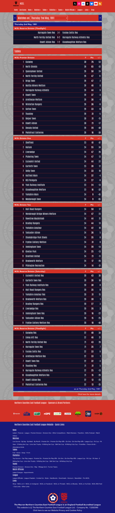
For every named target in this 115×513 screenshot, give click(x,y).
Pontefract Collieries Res (36, 384)
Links (87, 10)
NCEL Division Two (23, 204)
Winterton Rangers (34, 104)
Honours (70, 478)
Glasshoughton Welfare (36, 189)
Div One (68, 441)
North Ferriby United (34, 76)
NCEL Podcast (90, 433)
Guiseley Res (31, 332)
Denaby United (32, 128)
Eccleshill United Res (35, 275)
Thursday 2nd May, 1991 (26, 24)
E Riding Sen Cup (22, 444)
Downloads (62, 478)
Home (16, 10)
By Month (37, 441)
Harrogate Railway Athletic (37, 90)
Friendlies (82, 444)
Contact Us (40, 478)
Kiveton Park (31, 251)
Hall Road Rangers (34, 209)
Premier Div (45, 441)
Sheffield (29, 142)
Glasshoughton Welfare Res (74, 42)
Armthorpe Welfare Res (36, 356)
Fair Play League (27, 458)
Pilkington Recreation (35, 265)
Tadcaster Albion (33, 232)
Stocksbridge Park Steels (36, 237)
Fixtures (20, 433)
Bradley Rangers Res (34, 304)
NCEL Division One (23, 138)
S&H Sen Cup (59, 444)
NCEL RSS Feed (97, 484)
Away (23, 453)
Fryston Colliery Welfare (36, 242)
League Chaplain (29, 478)
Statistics (53, 10)
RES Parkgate (31, 180)
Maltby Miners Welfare (35, 85)
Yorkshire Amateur (34, 228)
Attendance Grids (18, 447)
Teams (60, 10)
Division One (47, 433)
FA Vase (95, 458)
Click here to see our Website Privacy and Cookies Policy (57, 510)
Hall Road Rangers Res (35, 289)
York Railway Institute (35, 185)
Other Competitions (59, 433)
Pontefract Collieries (34, 132)
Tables (45, 10)
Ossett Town (31, 95)
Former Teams (52, 467)
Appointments (28, 472)
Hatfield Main (32, 175)
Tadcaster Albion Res (35, 318)
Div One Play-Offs (78, 441)
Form (28, 453)
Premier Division (36, 433)
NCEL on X (20, 484)
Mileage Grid (42, 467)
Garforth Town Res (33, 280)
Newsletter (78, 478)
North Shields (31, 66)
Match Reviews (71, 433)
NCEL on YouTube (85, 484)
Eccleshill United (33, 161)
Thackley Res (31, 365)
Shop (92, 10)
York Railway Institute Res (37, 285)
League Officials (18, 478)
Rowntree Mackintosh (35, 218)
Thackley (29, 113)
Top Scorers (17, 458)
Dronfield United (33, 256)
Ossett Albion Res (47, 42)
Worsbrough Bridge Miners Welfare (41, 213)
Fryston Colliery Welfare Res (38, 322)
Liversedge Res (32, 308)
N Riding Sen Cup (48, 444)
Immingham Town (33, 246)
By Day (24, 441)
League (80, 10)
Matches (37, 10)
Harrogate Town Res (46, 32)
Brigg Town (30, 80)
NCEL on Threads (59, 484)
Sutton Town (31, 109)
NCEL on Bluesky (72, 484)
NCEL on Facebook (46, 484)
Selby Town (30, 171)
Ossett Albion (31, 123)
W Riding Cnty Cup (71, 444)
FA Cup (96, 441)
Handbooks (53, 478)
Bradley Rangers (33, 223)
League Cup (89, 441)
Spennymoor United (34, 71)
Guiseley (29, 62)
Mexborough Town (33, 199)
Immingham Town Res (35, 313)
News (30, 10)
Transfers (81, 433)
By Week (30, 441)
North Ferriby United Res (44, 37)
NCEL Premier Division (25, 57)
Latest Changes (18, 472)
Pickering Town (32, 156)
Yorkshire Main (32, 194)
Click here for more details (89, 394)
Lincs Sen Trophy (35, 444)
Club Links (17, 486)
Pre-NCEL (86, 478)
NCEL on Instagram (32, 484)
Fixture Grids (91, 444)
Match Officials (70, 10)
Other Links (25, 486)
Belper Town (31, 118)
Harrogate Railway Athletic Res (76, 37)
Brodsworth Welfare (34, 261)
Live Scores (22, 10)
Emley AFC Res (32, 337)
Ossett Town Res (32, 361)
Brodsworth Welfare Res (36, 299)
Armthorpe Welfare (34, 99)
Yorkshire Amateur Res (35, 294)
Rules (47, 478)
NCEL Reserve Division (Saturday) (30, 271)
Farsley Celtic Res (70, 32)
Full (14, 453)
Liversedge (30, 152)
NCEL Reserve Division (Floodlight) (30, 28)
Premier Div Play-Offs (57, 441)
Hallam (29, 147)
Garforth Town (32, 166)
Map (35, 467)
